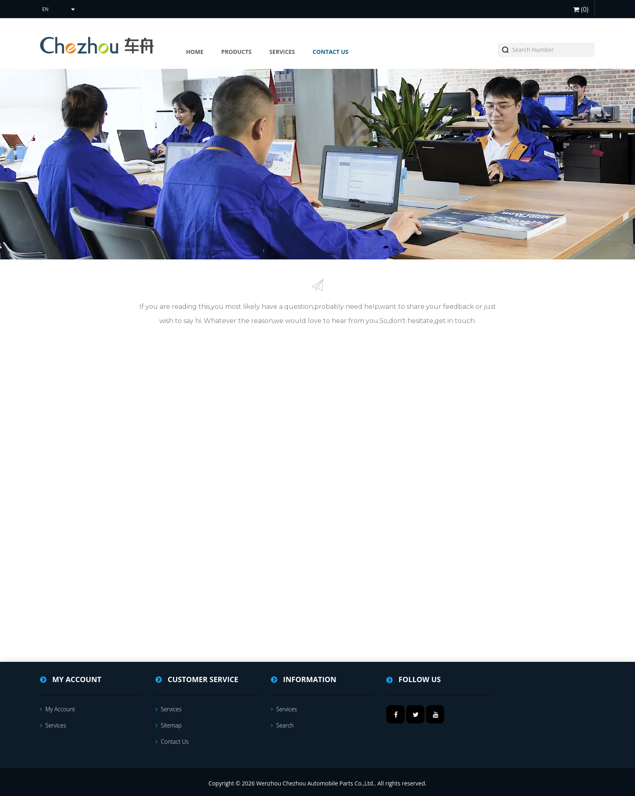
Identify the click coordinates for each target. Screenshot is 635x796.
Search (282, 725)
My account (57, 709)
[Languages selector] (57, 9)
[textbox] (550, 50)
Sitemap (168, 725)
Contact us (172, 741)
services (53, 725)
